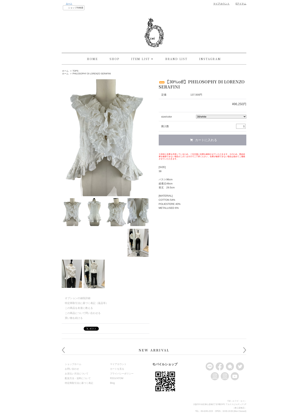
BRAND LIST (176, 59)
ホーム (65, 71)
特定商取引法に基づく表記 (79, 383)
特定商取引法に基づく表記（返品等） (86, 303)
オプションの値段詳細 (77, 298)
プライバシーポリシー (122, 373)
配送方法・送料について (78, 378)
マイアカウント (221, 3)
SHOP (114, 59)
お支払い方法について (76, 373)
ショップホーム (73, 364)
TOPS (75, 71)
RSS (112, 378)
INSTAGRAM (210, 59)
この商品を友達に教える (79, 307)
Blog (112, 383)
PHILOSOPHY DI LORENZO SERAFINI (91, 73)
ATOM (120, 378)
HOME (92, 59)
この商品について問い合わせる (83, 313)
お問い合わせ (72, 369)
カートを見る (117, 369)
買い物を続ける (74, 317)
